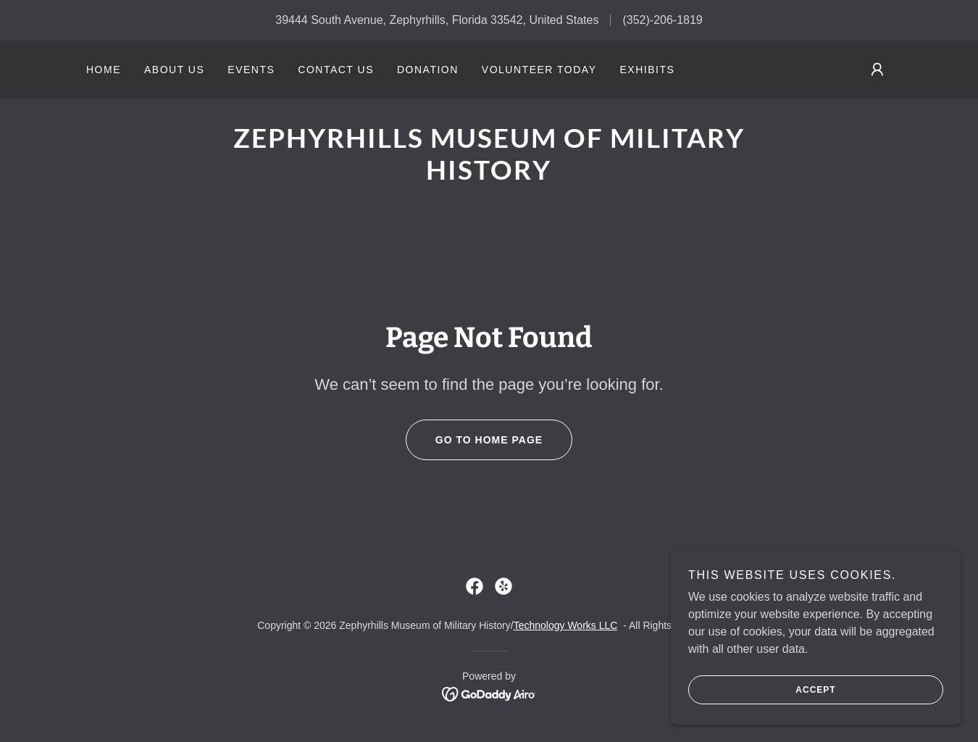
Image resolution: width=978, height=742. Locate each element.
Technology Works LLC (566, 625)
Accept (762, 699)
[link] (488, 176)
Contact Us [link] (336, 69)
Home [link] (103, 69)
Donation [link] (428, 69)
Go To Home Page (474, 440)
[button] (877, 69)
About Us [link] (174, 69)
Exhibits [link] (646, 69)
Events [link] (251, 69)
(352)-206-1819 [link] (662, 20)
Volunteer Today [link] (539, 69)
